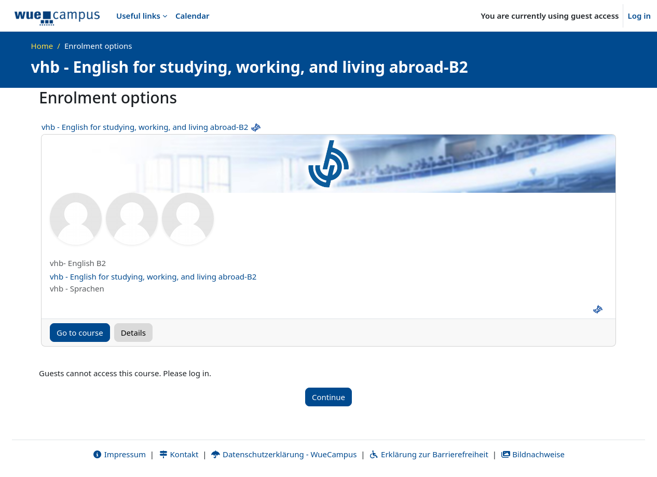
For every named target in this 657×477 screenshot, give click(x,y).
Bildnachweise (533, 454)
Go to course (80, 332)
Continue (328, 397)
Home (42, 46)
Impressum (119, 454)
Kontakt (178, 454)
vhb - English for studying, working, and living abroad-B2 (145, 127)
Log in (639, 15)
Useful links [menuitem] (138, 15)
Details (133, 332)
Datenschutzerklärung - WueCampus (284, 454)
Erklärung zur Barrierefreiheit (428, 454)
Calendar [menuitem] (192, 15)
